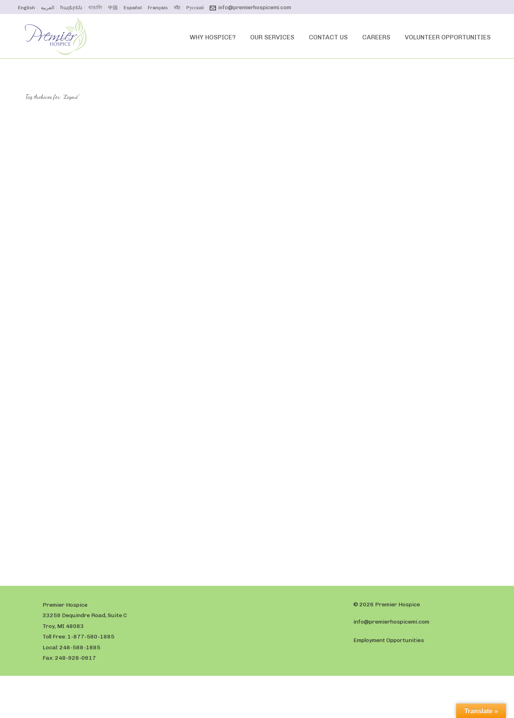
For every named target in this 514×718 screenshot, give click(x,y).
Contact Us (328, 37)
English (26, 8)
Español (133, 8)
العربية (47, 8)
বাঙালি (95, 8)
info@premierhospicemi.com (254, 7)
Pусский (195, 8)
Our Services (272, 37)
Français (158, 8)
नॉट (177, 8)
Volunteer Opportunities (448, 37)
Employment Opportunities (388, 640)
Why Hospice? (213, 37)
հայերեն (71, 8)
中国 (113, 8)
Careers (376, 37)
